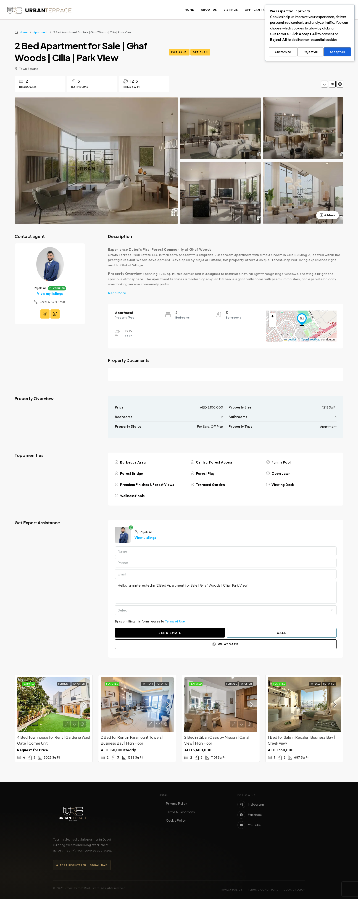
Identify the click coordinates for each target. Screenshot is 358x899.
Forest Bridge (131, 473)
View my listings (50, 293)
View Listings (145, 537)
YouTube (249, 825)
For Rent (64, 683)
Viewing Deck (282, 484)
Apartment (41, 32)
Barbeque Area (133, 462)
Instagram (250, 804)
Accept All (337, 51)
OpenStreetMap (310, 339)
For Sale (179, 52)
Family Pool (281, 462)
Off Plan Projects (261, 9)
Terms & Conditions (180, 812)
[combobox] (226, 610)
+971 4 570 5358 (52, 302)
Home (189, 9)
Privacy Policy (176, 803)
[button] (302, 319)
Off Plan (200, 52)
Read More (117, 293)
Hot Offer (78, 683)
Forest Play (205, 473)
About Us (209, 9)
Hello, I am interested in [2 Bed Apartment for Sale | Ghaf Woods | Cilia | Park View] (226, 592)
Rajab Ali (40, 288)
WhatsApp (226, 644)
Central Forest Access (214, 462)
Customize (283, 51)
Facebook (250, 815)
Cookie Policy (176, 820)
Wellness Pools (132, 496)
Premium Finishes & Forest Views (147, 484)
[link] (53, 704)
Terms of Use (175, 621)
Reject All (310, 51)
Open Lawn (280, 473)
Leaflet (290, 339)
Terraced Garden (210, 484)
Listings (231, 9)
